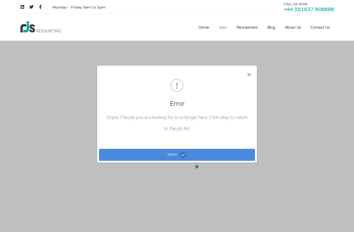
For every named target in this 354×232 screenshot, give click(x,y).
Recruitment (247, 27)
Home (203, 27)
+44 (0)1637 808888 (309, 9)
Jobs (223, 27)
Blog (271, 27)
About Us (293, 27)
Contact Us (320, 27)
